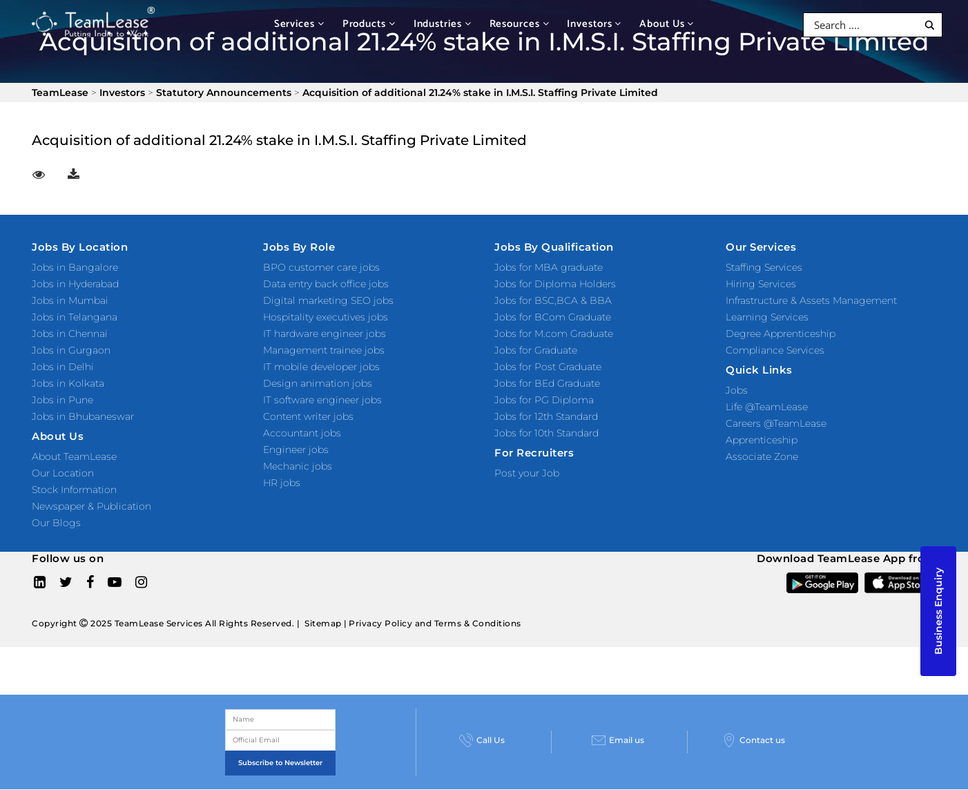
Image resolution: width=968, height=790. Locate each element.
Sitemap (323, 623)
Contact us (753, 740)
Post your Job (526, 473)
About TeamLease (74, 456)
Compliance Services (775, 350)
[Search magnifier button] (930, 25)
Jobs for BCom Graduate (552, 317)
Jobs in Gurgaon (71, 350)
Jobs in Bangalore (75, 267)
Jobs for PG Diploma (544, 400)
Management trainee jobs (324, 350)
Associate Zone (762, 456)
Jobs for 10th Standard (546, 433)
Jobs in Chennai (70, 333)
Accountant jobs (302, 433)
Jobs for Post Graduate (547, 366)
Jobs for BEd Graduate (547, 383)
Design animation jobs (317, 383)
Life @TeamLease (767, 407)
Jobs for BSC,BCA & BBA (553, 300)
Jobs (737, 390)
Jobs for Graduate (535, 350)
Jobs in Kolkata (68, 383)
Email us (618, 740)
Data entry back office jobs (326, 284)
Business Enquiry (938, 611)
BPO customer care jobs (321, 267)
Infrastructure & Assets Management (811, 300)
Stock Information (74, 489)
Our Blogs (56, 523)
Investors (594, 23)
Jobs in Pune (62, 400)
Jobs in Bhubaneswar (83, 416)
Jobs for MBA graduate (548, 267)
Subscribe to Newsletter (280, 762)
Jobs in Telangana (74, 317)
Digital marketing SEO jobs (328, 300)
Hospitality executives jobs (325, 317)
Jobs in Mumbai (70, 300)
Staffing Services (764, 267)
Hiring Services (761, 284)
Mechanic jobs (297, 466)
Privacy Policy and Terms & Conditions (435, 623)
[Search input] (864, 25)
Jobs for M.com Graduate (553, 333)
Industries (443, 23)
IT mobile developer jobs (321, 366)
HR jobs (281, 482)
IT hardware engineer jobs (324, 333)
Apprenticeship (761, 440)
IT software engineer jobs (322, 400)
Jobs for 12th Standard (546, 416)
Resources (520, 23)
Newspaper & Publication (91, 506)
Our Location (63, 473)
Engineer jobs (296, 449)
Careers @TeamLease (776, 423)
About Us (666, 23)
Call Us (482, 740)
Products (369, 23)
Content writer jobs (308, 416)
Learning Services (767, 317)
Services (299, 23)
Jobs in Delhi (63, 366)
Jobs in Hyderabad (75, 284)
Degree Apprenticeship (780, 333)
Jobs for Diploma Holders (555, 284)
